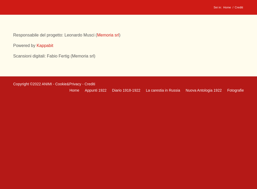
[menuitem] (74, 90)
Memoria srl (108, 35)
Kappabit (45, 45)
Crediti (90, 84)
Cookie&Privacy (68, 84)
